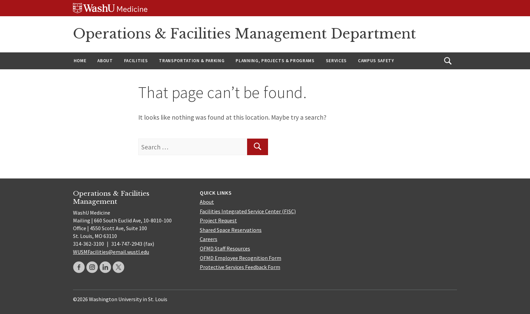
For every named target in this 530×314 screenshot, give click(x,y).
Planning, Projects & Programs (275, 61)
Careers (208, 239)
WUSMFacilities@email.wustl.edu (111, 251)
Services (336, 61)
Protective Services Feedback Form (240, 267)
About (105, 61)
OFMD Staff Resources (225, 248)
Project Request (218, 220)
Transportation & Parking (191, 61)
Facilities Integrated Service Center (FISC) (248, 211)
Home (80, 61)
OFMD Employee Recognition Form (240, 258)
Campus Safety (376, 61)
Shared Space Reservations (231, 229)
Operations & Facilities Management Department (244, 33)
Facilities (136, 61)
